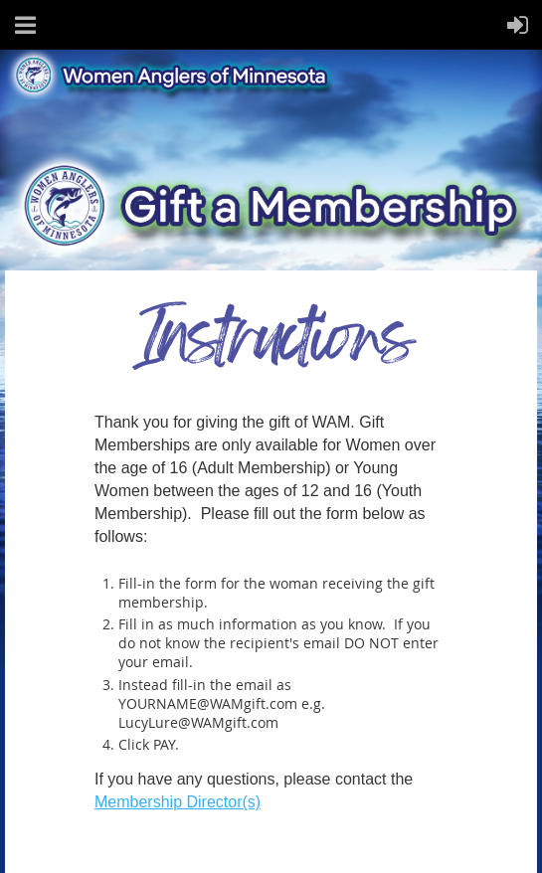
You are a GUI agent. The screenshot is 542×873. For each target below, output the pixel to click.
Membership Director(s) (177, 801)
